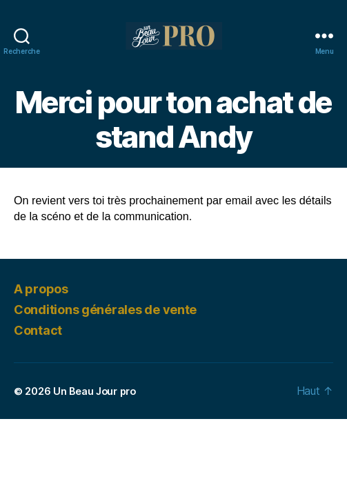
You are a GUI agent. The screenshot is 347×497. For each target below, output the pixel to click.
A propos (41, 289)
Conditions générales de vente (105, 309)
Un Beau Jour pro (94, 391)
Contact (38, 330)
